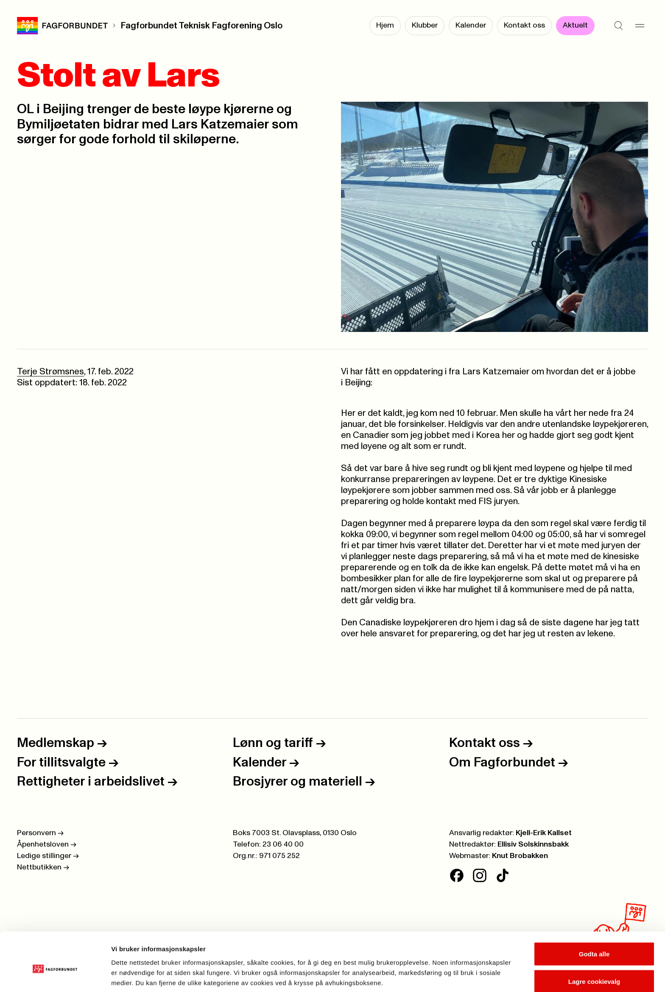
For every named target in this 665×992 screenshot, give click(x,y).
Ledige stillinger (48, 856)
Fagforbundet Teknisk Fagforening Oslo (201, 25)
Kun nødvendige (594, 969)
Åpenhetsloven (46, 844)
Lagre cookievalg (594, 941)
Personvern (40, 833)
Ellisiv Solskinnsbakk (533, 844)
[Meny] (639, 25)
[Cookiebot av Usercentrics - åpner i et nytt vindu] (55, 975)
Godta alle (594, 913)
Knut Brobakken (520, 856)
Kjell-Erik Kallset (544, 833)
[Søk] (618, 25)
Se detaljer (456, 970)
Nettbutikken (43, 867)
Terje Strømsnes (50, 371)
